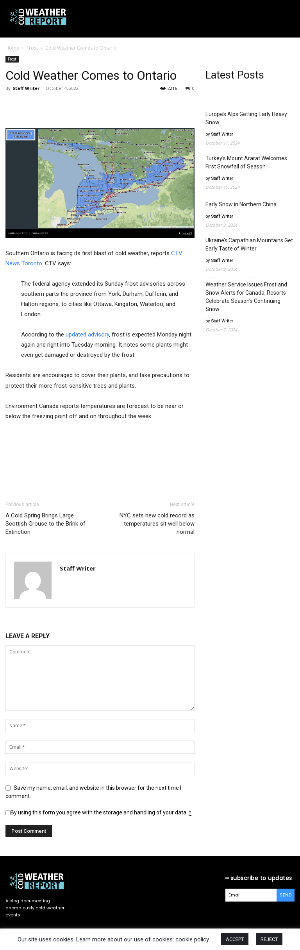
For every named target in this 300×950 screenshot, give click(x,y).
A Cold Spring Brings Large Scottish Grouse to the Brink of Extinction (45, 523)
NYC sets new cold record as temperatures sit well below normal (157, 523)
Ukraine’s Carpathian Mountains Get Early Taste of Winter (249, 244)
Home (12, 48)
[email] (251, 895)
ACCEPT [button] (235, 939)
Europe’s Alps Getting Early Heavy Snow (246, 118)
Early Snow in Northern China (241, 204)
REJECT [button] (269, 939)
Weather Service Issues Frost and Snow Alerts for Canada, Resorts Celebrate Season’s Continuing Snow (246, 296)
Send (285, 895)
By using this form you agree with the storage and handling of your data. (101, 812)
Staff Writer (25, 88)
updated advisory (87, 334)
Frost (32, 48)
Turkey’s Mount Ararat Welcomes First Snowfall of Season (246, 162)
